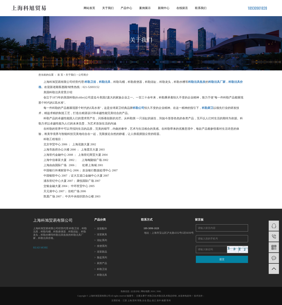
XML (158, 291)
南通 (164, 300)
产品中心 (126, 8)
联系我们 (200, 8)
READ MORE (40, 247)
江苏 (125, 300)
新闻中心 (163, 8)
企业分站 (135, 291)
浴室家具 (100, 234)
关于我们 (108, 8)
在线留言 (182, 8)
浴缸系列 (100, 240)
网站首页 (89, 8)
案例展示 (145, 8)
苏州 (134, 300)
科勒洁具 (100, 275)
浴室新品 (100, 251)
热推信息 (125, 291)
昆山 (149, 300)
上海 (130, 300)
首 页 (60, 74)
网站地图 (145, 291)
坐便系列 (100, 246)
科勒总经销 (171, 296)
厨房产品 (100, 263)
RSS (153, 291)
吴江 (154, 300)
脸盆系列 (100, 257)
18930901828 (257, 8)
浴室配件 (100, 228)
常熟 (139, 300)
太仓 (144, 300)
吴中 (159, 300)
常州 (168, 300)
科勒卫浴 (100, 269)
